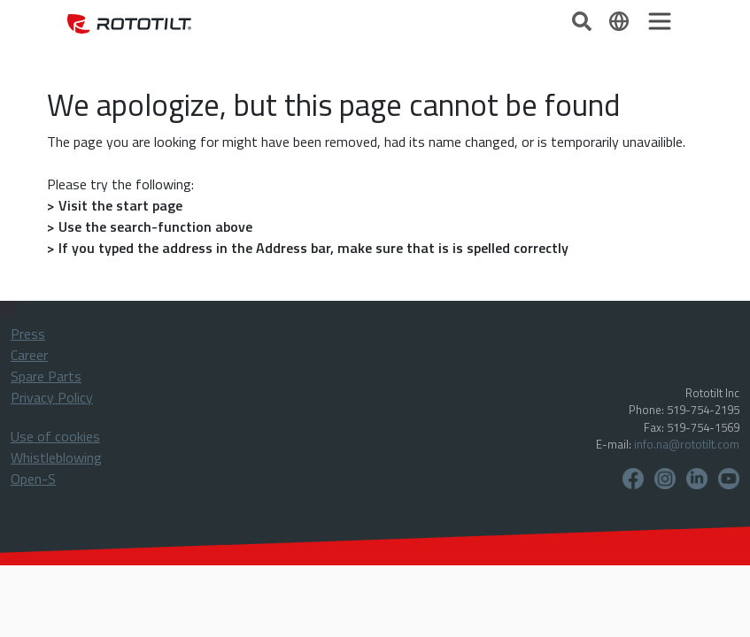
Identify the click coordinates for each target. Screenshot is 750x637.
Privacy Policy (52, 397)
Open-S (33, 478)
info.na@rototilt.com (686, 444)
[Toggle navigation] (660, 21)
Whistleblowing (56, 457)
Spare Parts (46, 376)
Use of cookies (55, 436)
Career (29, 354)
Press (28, 333)
